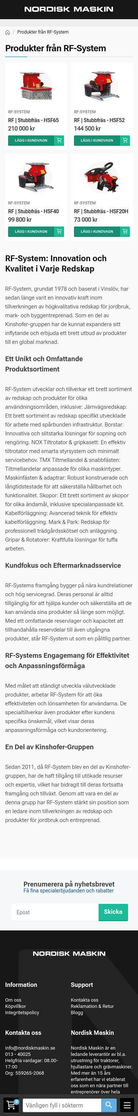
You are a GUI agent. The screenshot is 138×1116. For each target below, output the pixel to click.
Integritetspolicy (22, 1012)
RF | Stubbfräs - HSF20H (101, 211)
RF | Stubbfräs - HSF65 (33, 120)
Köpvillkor (15, 1006)
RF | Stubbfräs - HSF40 (33, 211)
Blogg (77, 1012)
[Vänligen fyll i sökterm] (62, 1105)
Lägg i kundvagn (31, 140)
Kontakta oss (85, 1000)
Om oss (13, 1000)
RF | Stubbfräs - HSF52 (99, 120)
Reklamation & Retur (92, 1006)
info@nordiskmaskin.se (30, 1048)
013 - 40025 (18, 1054)
